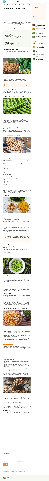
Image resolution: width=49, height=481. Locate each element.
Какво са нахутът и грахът (9, 33)
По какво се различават (9, 35)
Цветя (34, 19)
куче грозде (36, 7)
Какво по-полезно (8, 42)
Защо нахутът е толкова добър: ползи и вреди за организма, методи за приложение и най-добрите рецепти (39, 47)
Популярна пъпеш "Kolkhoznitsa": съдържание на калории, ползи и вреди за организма (40, 29)
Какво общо (7, 41)
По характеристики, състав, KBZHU (11, 37)
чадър (35, 8)
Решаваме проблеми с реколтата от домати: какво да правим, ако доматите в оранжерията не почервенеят (40, 33)
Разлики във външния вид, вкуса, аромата (13, 36)
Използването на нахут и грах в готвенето (12, 43)
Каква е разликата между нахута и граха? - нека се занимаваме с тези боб (40, 43)
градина (34, 16)
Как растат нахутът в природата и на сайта (40, 51)
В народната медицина (9, 44)
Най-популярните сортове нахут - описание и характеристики (40, 59)
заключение (7, 45)
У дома (18, 1)
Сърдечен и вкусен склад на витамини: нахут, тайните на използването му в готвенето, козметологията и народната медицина (39, 55)
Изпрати (5, 464)
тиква (35, 15)
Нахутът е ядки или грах (9, 34)
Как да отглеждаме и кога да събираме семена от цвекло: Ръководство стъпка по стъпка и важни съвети (40, 25)
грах (7, 93)
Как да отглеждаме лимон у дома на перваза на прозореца (40, 37)
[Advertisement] (17, 16)
